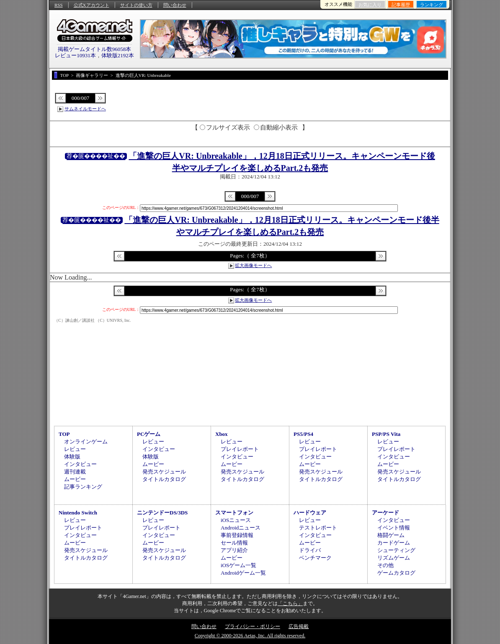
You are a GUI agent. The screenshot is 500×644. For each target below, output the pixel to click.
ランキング (431, 4)
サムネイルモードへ (85, 108)
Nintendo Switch (78, 512)
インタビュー (80, 464)
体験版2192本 (117, 55)
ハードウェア (310, 512)
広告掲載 (299, 626)
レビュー (75, 449)
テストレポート (318, 527)
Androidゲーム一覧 (243, 573)
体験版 (72, 456)
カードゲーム (393, 543)
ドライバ (310, 550)
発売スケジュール (164, 471)
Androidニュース (240, 527)
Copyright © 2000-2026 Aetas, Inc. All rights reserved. (250, 636)
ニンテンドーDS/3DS (162, 512)
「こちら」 (290, 603)
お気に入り (369, 4)
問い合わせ (174, 5)
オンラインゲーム (86, 441)
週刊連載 (75, 471)
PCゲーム (148, 434)
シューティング (396, 550)
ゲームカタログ (396, 573)
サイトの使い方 (136, 5)
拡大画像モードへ (253, 265)
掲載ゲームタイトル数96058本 (94, 49)
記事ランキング (83, 487)
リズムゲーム (393, 558)
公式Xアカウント (91, 5)
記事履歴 (401, 4)
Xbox (221, 434)
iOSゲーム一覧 (238, 565)
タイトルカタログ (164, 479)
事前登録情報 (237, 535)
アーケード (385, 512)
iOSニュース (236, 520)
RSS (58, 5)
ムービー (75, 479)
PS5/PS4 (303, 434)
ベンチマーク (315, 558)
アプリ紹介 (234, 550)
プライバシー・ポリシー (252, 626)
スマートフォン (234, 512)
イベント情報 (393, 527)
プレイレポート (240, 449)
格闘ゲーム (391, 535)
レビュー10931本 (75, 55)
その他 (385, 565)
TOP (64, 434)
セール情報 (234, 543)
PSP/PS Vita (386, 434)
